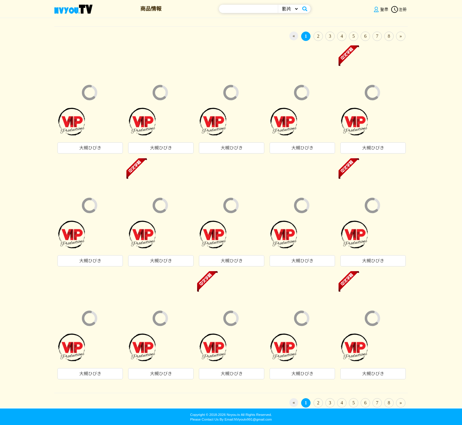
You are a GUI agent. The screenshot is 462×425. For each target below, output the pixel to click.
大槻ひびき (90, 148)
